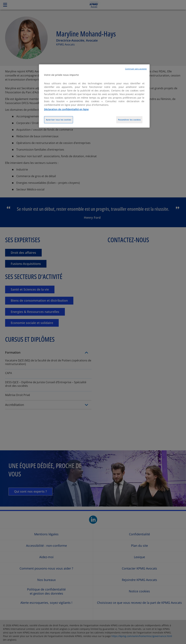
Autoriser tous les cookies (58, 119)
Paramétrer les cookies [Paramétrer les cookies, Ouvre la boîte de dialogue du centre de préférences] (129, 119)
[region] (94, 96)
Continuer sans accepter (136, 69)
